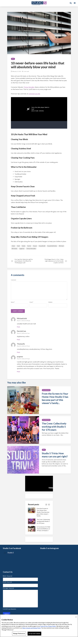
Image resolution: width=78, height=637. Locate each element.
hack (18, 246)
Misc (13, 58)
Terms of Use (44, 626)
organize (21, 248)
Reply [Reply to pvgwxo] (18, 371)
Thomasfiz (21, 344)
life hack (61, 246)
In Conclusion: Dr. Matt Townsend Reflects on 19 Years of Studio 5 (43, 528)
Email (31, 302)
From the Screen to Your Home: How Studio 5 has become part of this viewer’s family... (55, 398)
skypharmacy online (23, 336)
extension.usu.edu (34, 94)
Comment (13, 280)
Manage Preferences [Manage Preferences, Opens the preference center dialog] (19, 633)
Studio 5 (10, 553)
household (42, 246)
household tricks (52, 246)
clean (13, 246)
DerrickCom (21, 331)
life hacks (14, 248)
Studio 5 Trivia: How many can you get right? (55, 455)
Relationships (46, 390)
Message (8, 588)
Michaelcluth (22, 318)
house (35, 246)
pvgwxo (20, 357)
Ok (76, 616)
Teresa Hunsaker (29, 87)
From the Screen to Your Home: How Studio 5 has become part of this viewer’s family (43, 512)
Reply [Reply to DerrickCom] (18, 339)
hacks (23, 246)
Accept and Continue (34, 633)
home (29, 246)
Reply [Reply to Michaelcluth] (18, 327)
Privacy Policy (52, 626)
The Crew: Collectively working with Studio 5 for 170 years (54, 426)
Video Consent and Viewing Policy (31, 628)
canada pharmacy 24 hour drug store (40, 349)
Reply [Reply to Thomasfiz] (18, 352)
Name (13, 302)
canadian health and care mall (26, 324)
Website (50, 302)
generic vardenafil (33, 362)
